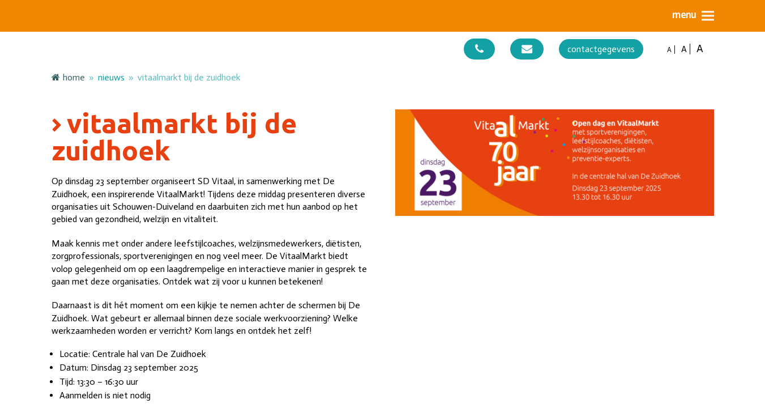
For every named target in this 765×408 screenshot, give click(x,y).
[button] (693, 15)
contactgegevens (601, 49)
